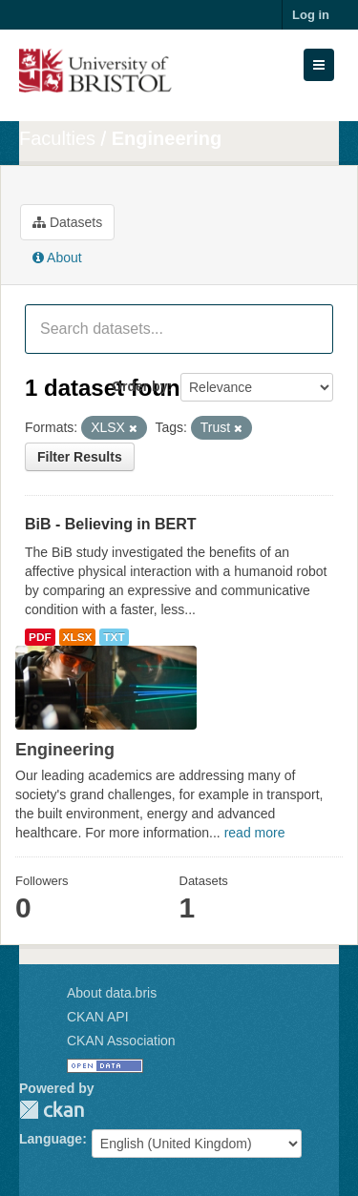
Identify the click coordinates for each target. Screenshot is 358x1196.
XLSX (78, 637)
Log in (310, 15)
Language (50, 1138)
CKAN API (98, 1016)
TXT (113, 637)
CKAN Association (121, 1040)
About (57, 257)
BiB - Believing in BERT (111, 524)
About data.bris (112, 992)
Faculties (57, 138)
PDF (40, 637)
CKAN (51, 1110)
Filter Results (79, 456)
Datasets (67, 222)
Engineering (167, 138)
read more (254, 832)
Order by (139, 386)
